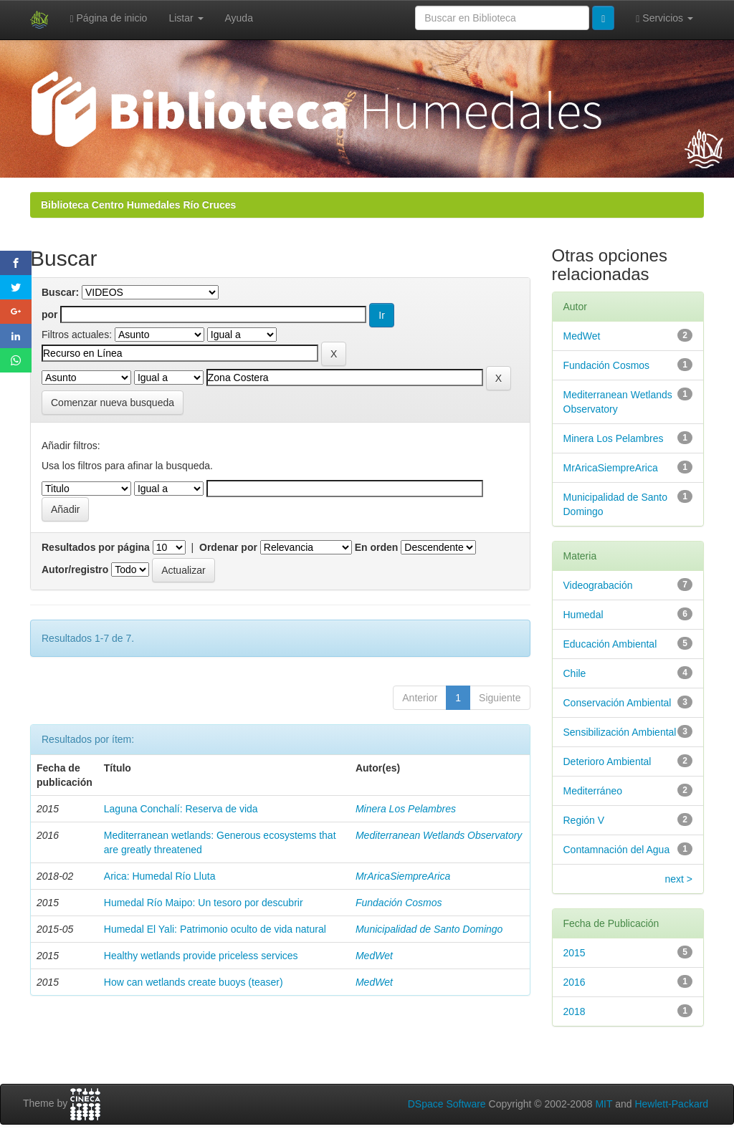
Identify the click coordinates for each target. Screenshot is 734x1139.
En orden (377, 547)
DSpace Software (447, 1104)
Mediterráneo (593, 791)
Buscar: (60, 292)
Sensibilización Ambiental (620, 732)
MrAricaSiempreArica (403, 876)
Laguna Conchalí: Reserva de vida (181, 808)
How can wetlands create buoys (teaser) (193, 982)
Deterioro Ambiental (607, 761)
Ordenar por (228, 547)
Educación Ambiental (610, 644)
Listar (185, 18)
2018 (574, 1011)
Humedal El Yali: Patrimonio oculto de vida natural (215, 929)
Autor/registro (75, 569)
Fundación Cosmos (399, 902)
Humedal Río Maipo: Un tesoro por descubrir (203, 902)
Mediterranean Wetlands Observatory (439, 835)
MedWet (374, 955)
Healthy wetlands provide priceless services (201, 955)
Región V (584, 820)
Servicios (664, 18)
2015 (574, 952)
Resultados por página (96, 547)
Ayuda (239, 18)
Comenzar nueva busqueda (112, 402)
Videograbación (598, 585)
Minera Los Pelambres (406, 808)
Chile (574, 673)
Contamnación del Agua (616, 849)
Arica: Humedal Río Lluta (160, 876)
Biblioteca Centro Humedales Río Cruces (138, 205)
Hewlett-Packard (671, 1104)
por (50, 314)
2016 (574, 982)
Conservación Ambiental (617, 702)
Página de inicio (109, 18)
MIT (603, 1104)
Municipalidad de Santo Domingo (429, 929)
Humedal (583, 614)
